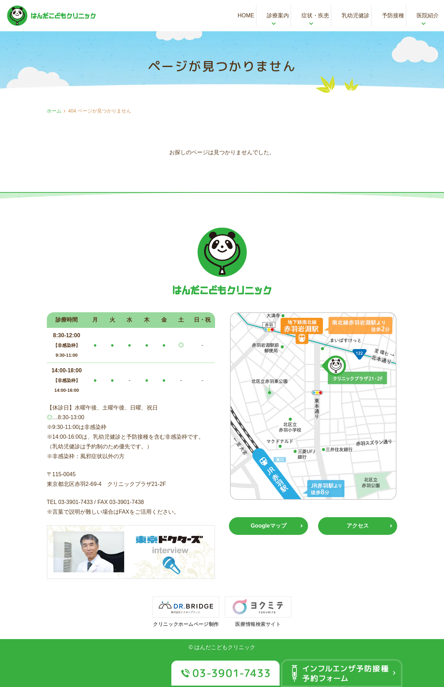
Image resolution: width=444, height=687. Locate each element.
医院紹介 (428, 15)
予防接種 (393, 15)
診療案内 (278, 15)
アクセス (358, 526)
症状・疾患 (315, 15)
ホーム (54, 111)
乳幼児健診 (355, 15)
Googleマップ (269, 526)
